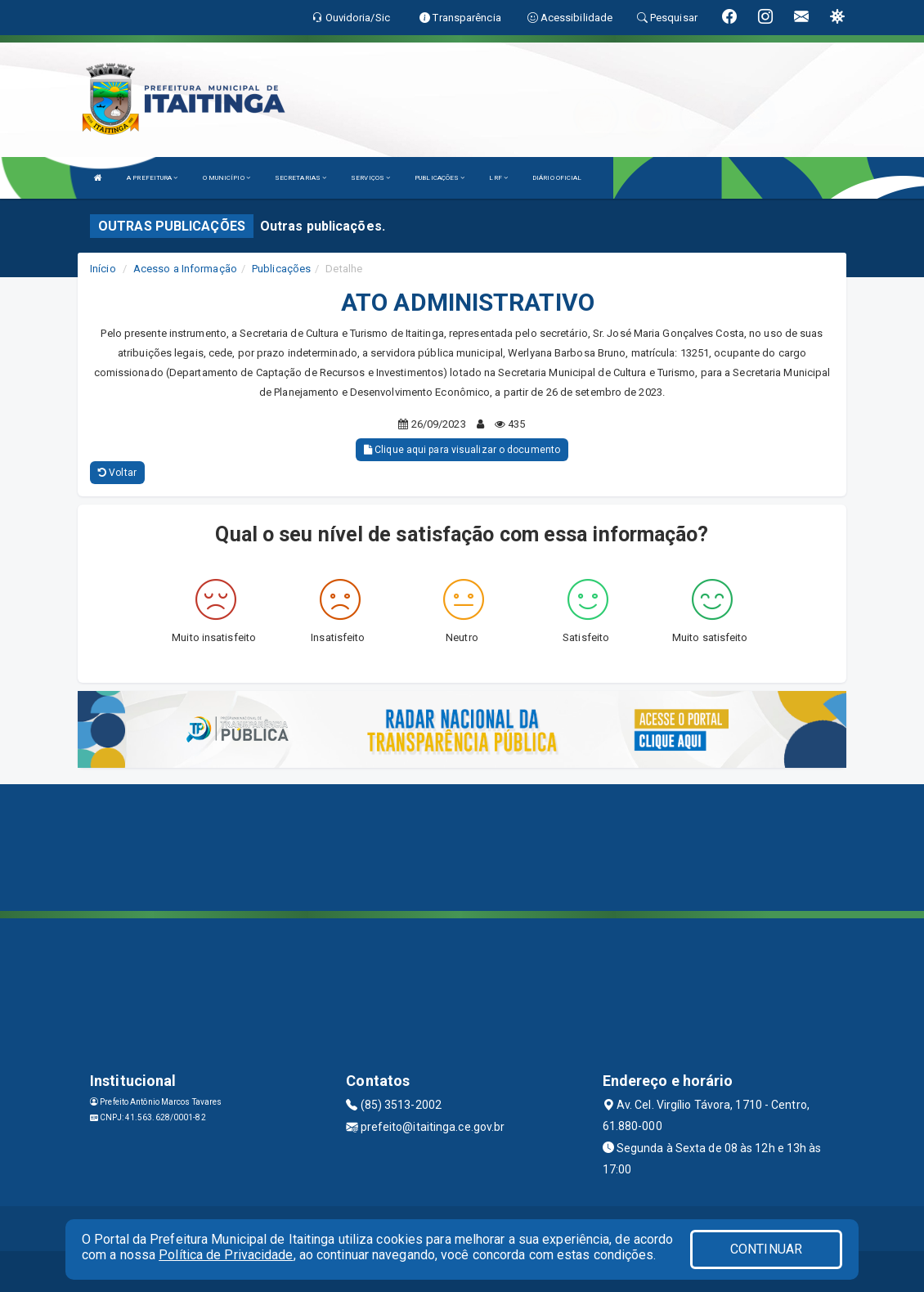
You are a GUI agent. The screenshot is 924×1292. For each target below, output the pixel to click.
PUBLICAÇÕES (439, 178)
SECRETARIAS (300, 178)
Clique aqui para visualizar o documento (462, 449)
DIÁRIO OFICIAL (556, 178)
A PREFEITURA (152, 178)
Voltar (117, 472)
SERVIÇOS (370, 178)
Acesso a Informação (185, 268)
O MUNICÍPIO (226, 178)
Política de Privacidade (226, 1255)
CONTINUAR (766, 1249)
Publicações (281, 268)
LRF (498, 178)
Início (103, 268)
